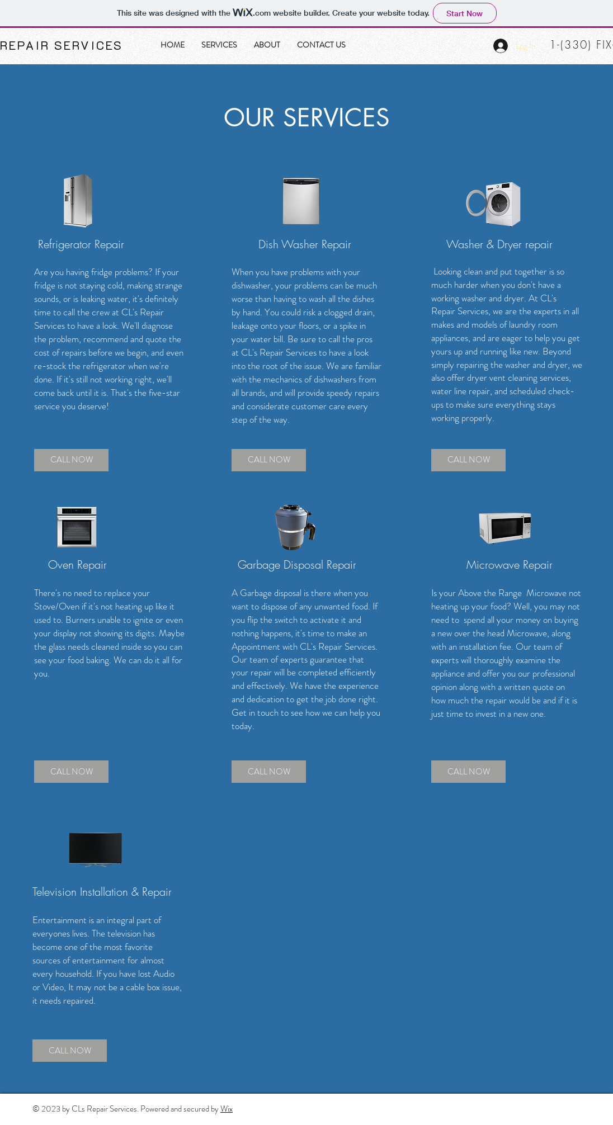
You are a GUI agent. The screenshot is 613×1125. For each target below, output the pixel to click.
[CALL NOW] (71, 460)
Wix (226, 1109)
